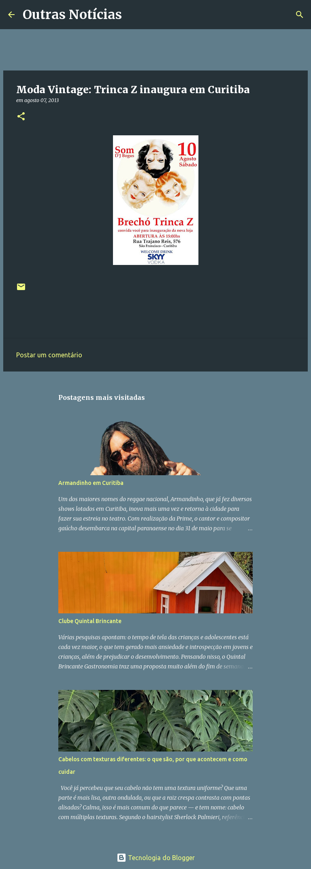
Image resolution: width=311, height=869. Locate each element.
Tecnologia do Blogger (156, 857)
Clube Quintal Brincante (89, 621)
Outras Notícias (72, 14)
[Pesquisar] (133, 14)
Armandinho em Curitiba (91, 483)
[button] (21, 116)
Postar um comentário (49, 355)
